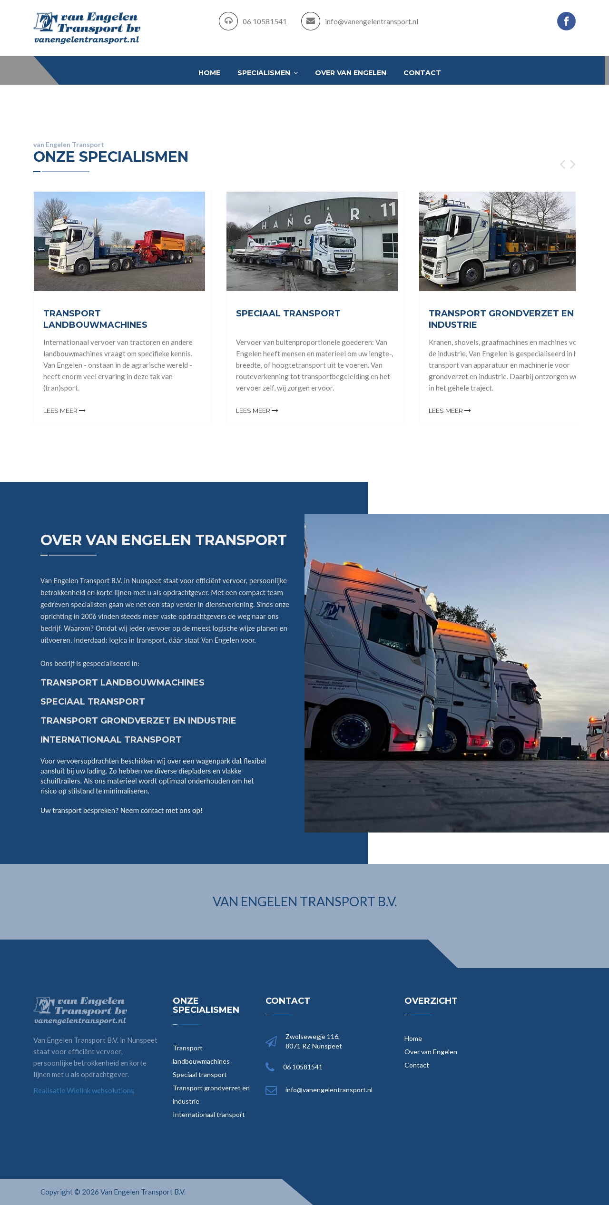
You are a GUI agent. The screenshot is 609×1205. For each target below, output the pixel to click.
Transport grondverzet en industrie (211, 1094)
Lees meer (64, 410)
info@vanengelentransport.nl (371, 21)
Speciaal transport (200, 1074)
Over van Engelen (350, 73)
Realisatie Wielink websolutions (83, 1090)
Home (209, 73)
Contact (422, 73)
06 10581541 (265, 21)
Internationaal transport (209, 1114)
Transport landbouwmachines (201, 1054)
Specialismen (267, 73)
